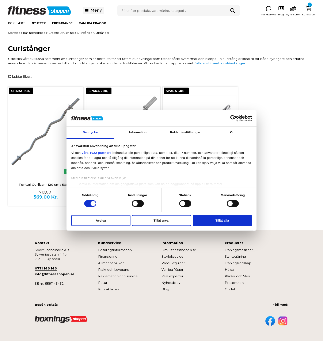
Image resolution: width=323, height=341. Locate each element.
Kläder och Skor (237, 276)
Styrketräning (235, 256)
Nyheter (39, 23)
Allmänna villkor (111, 263)
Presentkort (234, 283)
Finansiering (107, 256)
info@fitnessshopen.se (54, 274)
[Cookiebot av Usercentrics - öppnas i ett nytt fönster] (233, 118)
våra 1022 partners (97, 152)
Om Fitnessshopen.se (179, 250)
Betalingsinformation (115, 250)
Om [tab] (232, 132)
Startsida (14, 32)
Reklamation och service (118, 276)
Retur (102, 283)
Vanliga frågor (92, 23)
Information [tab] (138, 132)
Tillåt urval (162, 220)
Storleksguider (173, 256)
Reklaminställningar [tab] (185, 132)
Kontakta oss (108, 289)
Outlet (230, 289)
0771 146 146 (46, 268)
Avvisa (101, 220)
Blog (165, 289)
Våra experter (172, 276)
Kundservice (268, 14)
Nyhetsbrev (293, 14)
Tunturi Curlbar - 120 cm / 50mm (46, 185)
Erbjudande (62, 23)
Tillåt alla (222, 220)
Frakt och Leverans (113, 270)
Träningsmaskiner (239, 250)
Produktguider (173, 263)
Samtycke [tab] (90, 132)
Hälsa (229, 270)
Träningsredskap (238, 263)
